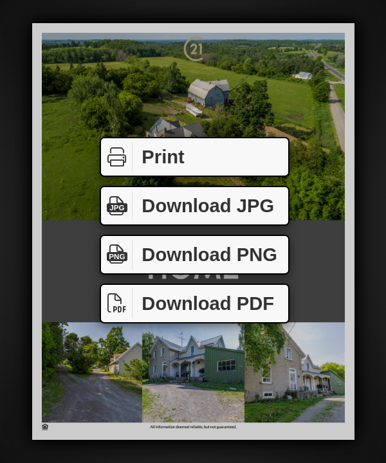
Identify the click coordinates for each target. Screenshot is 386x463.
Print (143, 157)
